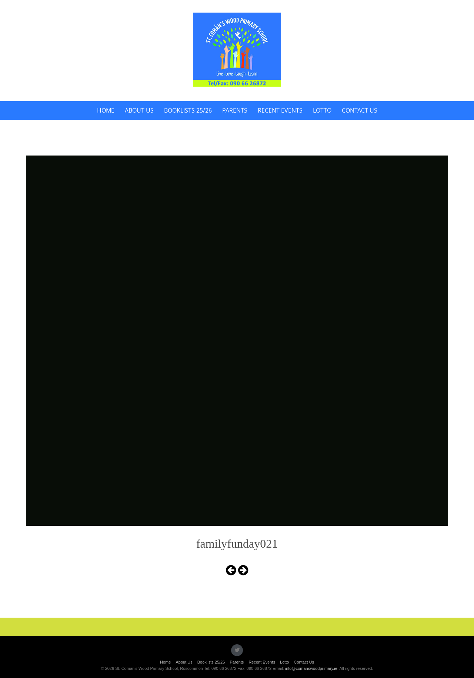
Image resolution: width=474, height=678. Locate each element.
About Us (139, 110)
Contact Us (359, 110)
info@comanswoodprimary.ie (311, 668)
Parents (234, 110)
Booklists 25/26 (188, 110)
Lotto (322, 110)
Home (105, 110)
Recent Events (280, 110)
